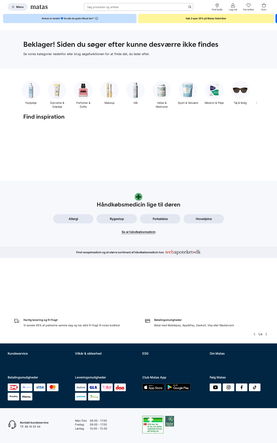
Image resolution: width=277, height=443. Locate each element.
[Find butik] (217, 7)
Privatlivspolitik (84, 316)
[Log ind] (233, 7)
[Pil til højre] (266, 280)
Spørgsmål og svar (19, 306)
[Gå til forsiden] (39, 7)
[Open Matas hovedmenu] (18, 7)
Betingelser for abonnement (92, 311)
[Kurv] (264, 7)
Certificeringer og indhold (158, 316)
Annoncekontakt (220, 326)
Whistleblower (218, 316)
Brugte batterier (85, 331)
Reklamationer (17, 321)
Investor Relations (221, 311)
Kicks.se (215, 341)
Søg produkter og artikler (103, 7)
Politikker (148, 321)
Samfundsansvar (153, 306)
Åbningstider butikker (21, 326)
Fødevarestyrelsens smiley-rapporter (98, 326)
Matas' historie (219, 331)
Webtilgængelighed (87, 336)
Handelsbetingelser (87, 306)
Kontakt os (14, 311)
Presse (214, 321)
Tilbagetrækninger (19, 331)
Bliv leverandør (219, 361)
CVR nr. (214, 356)
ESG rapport (150, 326)
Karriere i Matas (219, 336)
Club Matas (15, 341)
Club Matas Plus (18, 346)
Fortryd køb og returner (22, 316)
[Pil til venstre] (254, 280)
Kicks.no (215, 346)
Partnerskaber (151, 311)
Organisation (218, 306)
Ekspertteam (16, 336)
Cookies (80, 321)
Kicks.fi (214, 351)
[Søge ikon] (190, 7)
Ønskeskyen (15, 351)
